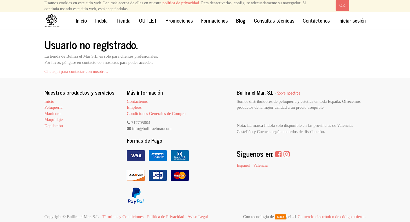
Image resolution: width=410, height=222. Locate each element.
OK (342, 5)
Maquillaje (54, 119)
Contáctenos (137, 101)
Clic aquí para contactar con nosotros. (76, 71)
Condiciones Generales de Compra (156, 113)
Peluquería (54, 107)
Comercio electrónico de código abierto (331, 216)
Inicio (49, 101)
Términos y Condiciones (122, 216)
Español (243, 165)
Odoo (280, 217)
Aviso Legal (197, 216)
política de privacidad (181, 3)
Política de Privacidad (165, 216)
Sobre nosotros (288, 93)
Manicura (53, 113)
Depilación (54, 125)
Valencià (260, 165)
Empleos (134, 107)
